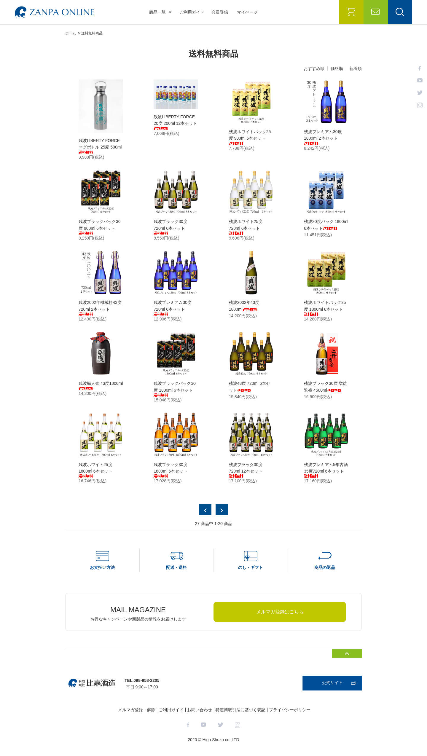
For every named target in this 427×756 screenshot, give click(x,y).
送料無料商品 (92, 33)
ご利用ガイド (191, 12)
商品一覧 (160, 12)
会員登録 (219, 12)
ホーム (70, 33)
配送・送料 (176, 567)
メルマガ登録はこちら (280, 611)
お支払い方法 (102, 567)
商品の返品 (324, 567)
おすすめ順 (314, 68)
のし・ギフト (250, 567)
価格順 (337, 68)
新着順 (355, 68)
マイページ (247, 12)
